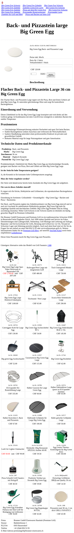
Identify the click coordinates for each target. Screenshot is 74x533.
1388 (49, 245)
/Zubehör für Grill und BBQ (12, 14)
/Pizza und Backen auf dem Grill (37, 14)
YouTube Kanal (56, 230)
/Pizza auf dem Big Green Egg (34, 10)
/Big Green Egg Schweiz (10, 5)
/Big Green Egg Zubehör (32, 5)
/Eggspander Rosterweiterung (34, 12)
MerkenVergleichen (50, 75)
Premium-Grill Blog (31, 230)
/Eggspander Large (55, 12)
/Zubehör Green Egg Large (33, 8)
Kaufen (43, 74)
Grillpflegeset (16, 233)
